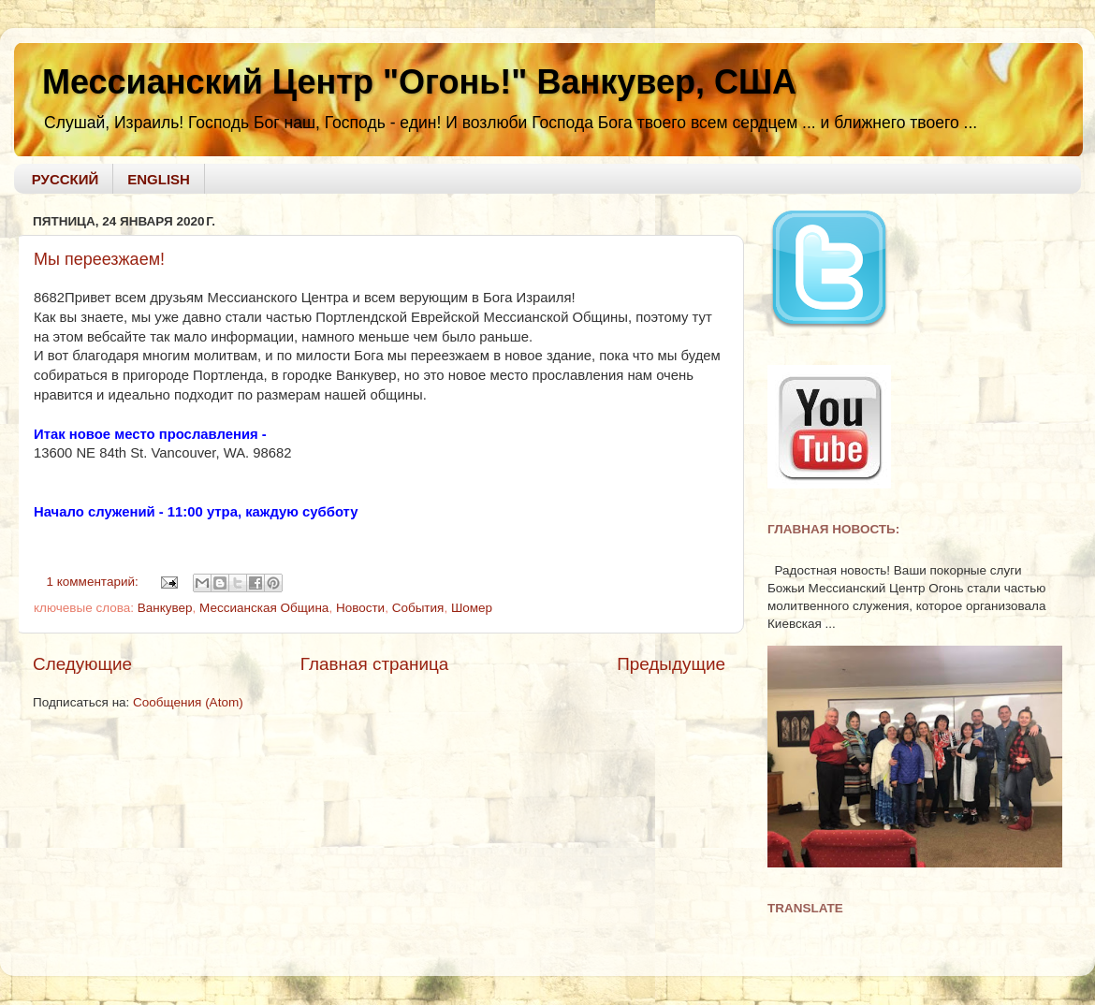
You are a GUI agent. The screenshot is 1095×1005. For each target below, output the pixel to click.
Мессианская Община (263, 608)
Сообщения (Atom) (188, 702)
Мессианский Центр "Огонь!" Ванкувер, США (419, 82)
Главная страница (374, 664)
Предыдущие (671, 664)
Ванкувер (165, 608)
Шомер (471, 608)
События (418, 608)
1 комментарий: (94, 582)
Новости (360, 608)
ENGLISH (158, 179)
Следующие (82, 664)
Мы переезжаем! (99, 259)
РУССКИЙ (65, 179)
